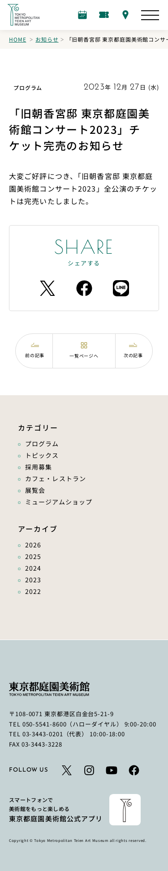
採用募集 (38, 466)
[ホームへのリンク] (23, 15)
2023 (33, 579)
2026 (33, 544)
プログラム (42, 443)
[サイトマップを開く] (150, 15)
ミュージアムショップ (58, 501)
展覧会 (35, 490)
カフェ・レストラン (55, 478)
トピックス (42, 455)
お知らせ (46, 39)
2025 (33, 556)
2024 (33, 568)
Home (17, 39)
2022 (33, 591)
